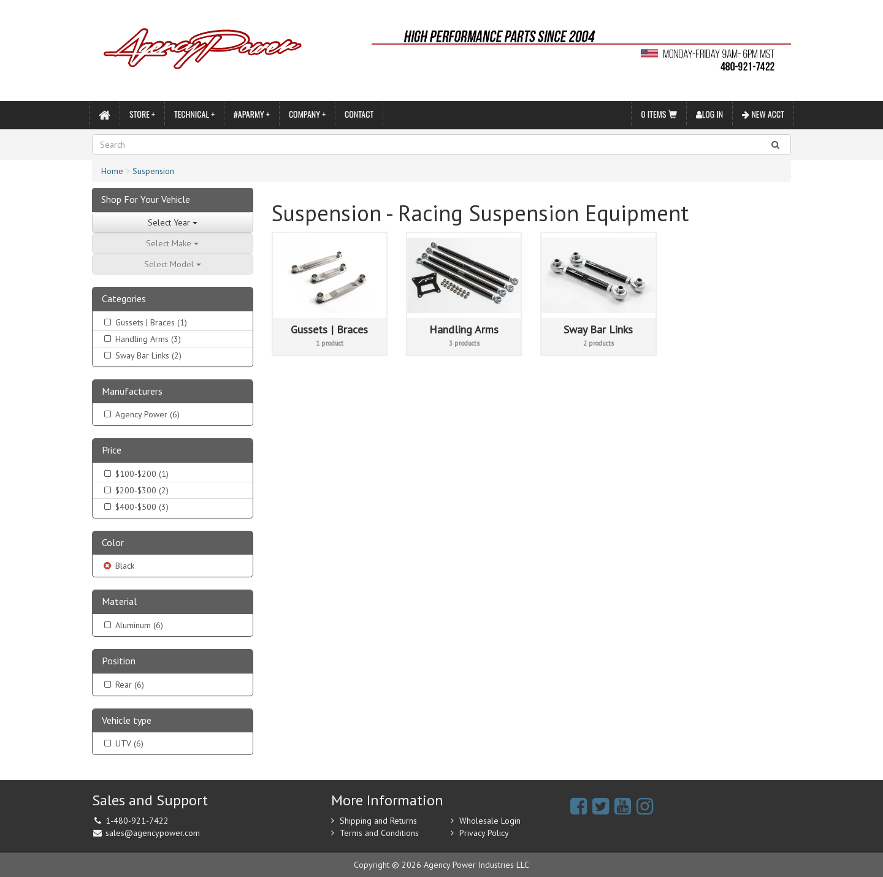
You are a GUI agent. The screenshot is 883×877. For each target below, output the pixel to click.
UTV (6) (122, 743)
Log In (710, 113)
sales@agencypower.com (152, 832)
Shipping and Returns (378, 820)
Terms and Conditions (379, 832)
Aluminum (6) (132, 625)
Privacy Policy (484, 832)
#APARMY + (252, 113)
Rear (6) (123, 684)
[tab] (173, 299)
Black (118, 565)
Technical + (194, 113)
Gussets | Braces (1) (144, 322)
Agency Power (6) (141, 414)
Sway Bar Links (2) (142, 355)
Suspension (153, 171)
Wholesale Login (490, 820)
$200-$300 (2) (135, 490)
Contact (359, 113)
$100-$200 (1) (135, 473)
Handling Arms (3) (141, 338)
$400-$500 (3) (135, 506)
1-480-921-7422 (137, 820)
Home (112, 171)
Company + (307, 113)
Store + (142, 113)
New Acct (763, 113)
